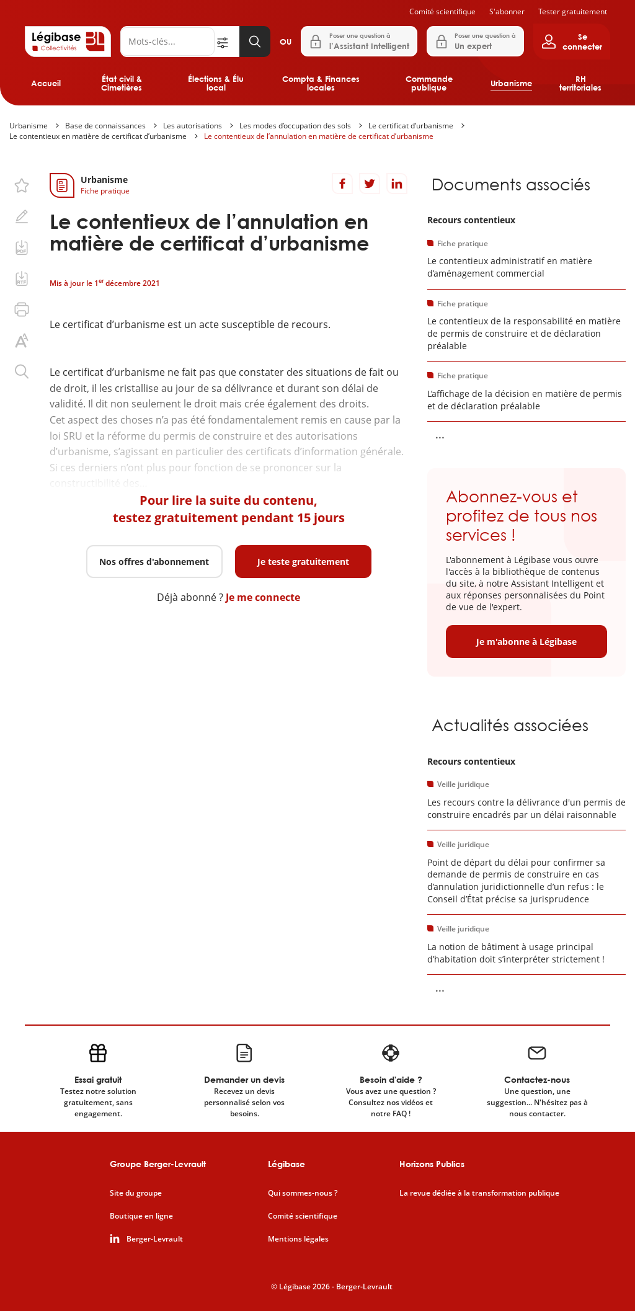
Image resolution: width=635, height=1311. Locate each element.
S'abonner (507, 11)
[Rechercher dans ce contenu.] (21, 371)
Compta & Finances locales (321, 83)
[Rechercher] (167, 41)
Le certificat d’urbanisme (410, 125)
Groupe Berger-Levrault (158, 1163)
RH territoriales (580, 83)
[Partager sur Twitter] (369, 183)
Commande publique (429, 83)
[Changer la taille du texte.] (21, 340)
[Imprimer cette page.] (21, 309)
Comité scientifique (442, 11)
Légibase (286, 1163)
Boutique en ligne (141, 1216)
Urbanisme (511, 83)
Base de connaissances (105, 125)
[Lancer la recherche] (254, 41)
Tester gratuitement (572, 11)
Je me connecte (263, 597)
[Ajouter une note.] (21, 216)
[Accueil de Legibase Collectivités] (68, 41)
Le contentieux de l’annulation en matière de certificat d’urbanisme (318, 136)
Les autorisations (192, 125)
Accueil (46, 83)
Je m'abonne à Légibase (526, 641)
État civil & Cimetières (121, 83)
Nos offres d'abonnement (154, 561)
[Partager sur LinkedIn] (396, 183)
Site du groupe (136, 1193)
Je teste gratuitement (303, 561)
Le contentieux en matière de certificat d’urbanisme (98, 136)
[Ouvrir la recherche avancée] (227, 41)
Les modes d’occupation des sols (295, 125)
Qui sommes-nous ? (302, 1193)
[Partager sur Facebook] (342, 183)
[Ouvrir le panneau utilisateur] (571, 42)
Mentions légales (298, 1239)
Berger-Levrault (155, 1239)
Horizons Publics (431, 1163)
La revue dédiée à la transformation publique (479, 1193)
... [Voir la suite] (440, 434)
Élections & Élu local (216, 83)
